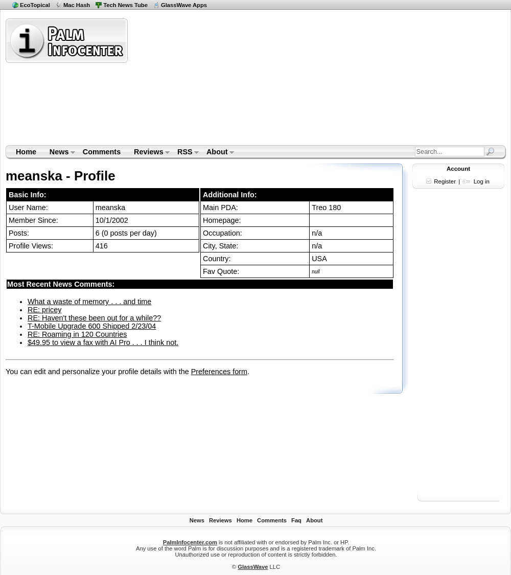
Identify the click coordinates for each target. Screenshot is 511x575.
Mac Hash (76, 5)
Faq (296, 520)
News (59, 153)
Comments (102, 152)
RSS (185, 153)
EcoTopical (35, 5)
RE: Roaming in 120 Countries (77, 334)
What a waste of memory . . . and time (89, 301)
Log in (482, 181)
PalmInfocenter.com (190, 542)
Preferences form (219, 371)
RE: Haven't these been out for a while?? (94, 318)
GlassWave (253, 567)
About (217, 153)
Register (445, 181)
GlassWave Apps (184, 5)
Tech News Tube (125, 5)
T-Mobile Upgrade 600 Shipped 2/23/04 (92, 326)
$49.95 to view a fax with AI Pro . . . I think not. (103, 342)
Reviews (148, 153)
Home (26, 152)
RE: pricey (44, 310)
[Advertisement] (217, 81)
